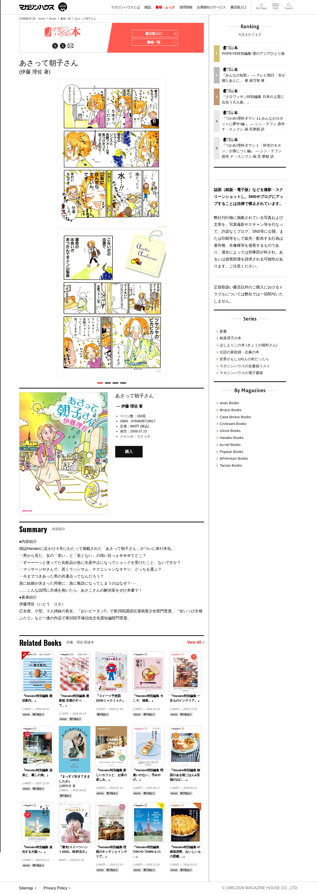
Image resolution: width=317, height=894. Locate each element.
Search (289, 4)
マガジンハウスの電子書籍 (241, 373)
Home (41, 18)
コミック (143, 436)
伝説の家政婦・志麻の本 (239, 352)
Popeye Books (231, 452)
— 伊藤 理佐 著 (129, 406)
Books (53, 18)
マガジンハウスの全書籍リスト (245, 366)
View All (195, 643)
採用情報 (185, 7)
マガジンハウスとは (125, 7)
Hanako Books (231, 438)
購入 (129, 452)
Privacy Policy (56, 888)
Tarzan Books (231, 465)
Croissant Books (233, 424)
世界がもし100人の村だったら (244, 359)
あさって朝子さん (85, 18)
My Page (261, 4)
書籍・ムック (165, 7)
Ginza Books (230, 431)
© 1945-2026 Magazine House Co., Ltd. (260, 888)
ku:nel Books (230, 445)
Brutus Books (230, 410)
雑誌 (147, 7)
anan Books (229, 403)
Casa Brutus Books (235, 417)
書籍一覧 (65, 18)
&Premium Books (234, 458)
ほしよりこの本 (248, 345)
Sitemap (26, 888)
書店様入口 (238, 7)
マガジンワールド (43, 6)
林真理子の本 (230, 338)
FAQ (275, 4)
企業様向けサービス (211, 7)
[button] (100, 383)
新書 (223, 331)
